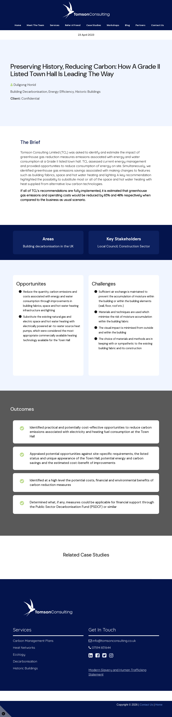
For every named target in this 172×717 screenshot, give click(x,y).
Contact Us (157, 25)
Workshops (113, 25)
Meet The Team (35, 25)
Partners (140, 25)
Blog (127, 25)
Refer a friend (72, 25)
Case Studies (93, 25)
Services (54, 25)
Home (18, 25)
